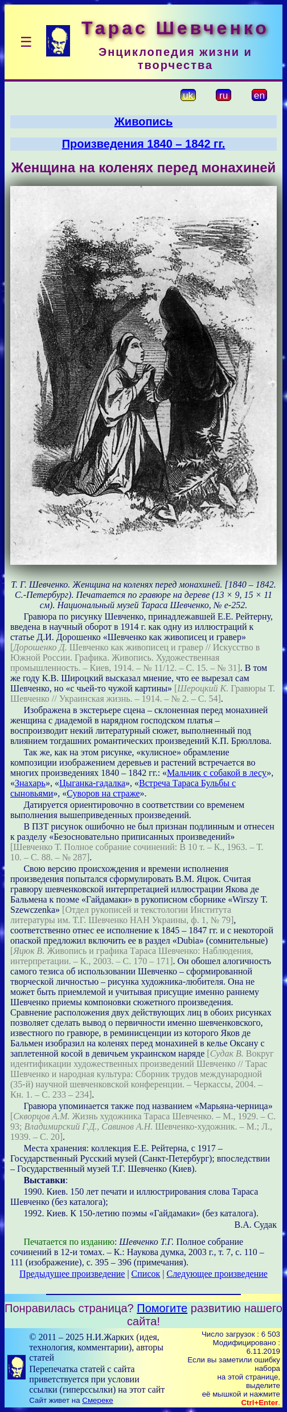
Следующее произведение (216, 1274)
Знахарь (30, 783)
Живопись (143, 121)
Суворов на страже (103, 793)
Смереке (97, 1400)
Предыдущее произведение (72, 1274)
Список (146, 1274)
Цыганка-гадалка (92, 783)
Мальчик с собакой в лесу (216, 773)
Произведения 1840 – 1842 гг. (144, 143)
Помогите (162, 1308)
